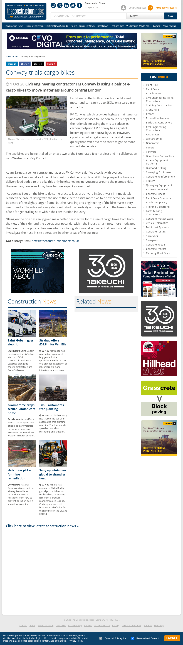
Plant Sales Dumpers (158, 198)
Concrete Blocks (155, 194)
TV (126, 25)
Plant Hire (152, 85)
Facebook (79, 5)
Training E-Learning (158, 206)
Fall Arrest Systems (157, 227)
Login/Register (137, 7)
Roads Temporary (156, 202)
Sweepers (152, 240)
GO (170, 16)
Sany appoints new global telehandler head (52, 474)
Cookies (88, 625)
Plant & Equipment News (83, 25)
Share (10, 63)
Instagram (53, 5)
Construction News (14, 25)
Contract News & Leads (56, 25)
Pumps (150, 147)
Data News (102, 25)
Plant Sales (152, 89)
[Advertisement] (72, 570)
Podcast (172, 25)
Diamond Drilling (156, 168)
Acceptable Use (102, 625)
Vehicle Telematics (157, 223)
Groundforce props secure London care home (21, 409)
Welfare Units (154, 138)
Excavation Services (157, 118)
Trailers (150, 181)
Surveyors (152, 236)
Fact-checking (75, 625)
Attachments (153, 93)
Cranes (150, 114)
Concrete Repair (155, 244)
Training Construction (159, 105)
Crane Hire (152, 109)
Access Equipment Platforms (157, 162)
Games (156, 25)
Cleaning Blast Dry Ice (159, 253)
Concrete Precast (156, 249)
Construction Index (25, 11)
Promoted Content (35, 25)
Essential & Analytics (112, 638)
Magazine (133, 25)
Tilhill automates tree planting (51, 407)
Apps (165, 25)
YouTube (73, 5)
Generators (152, 143)
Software (151, 151)
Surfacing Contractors (159, 122)
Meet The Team (45, 625)
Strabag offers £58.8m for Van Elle (52, 342)
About (32, 625)
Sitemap (148, 625)
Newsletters (166, 7)
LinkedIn (66, 5)
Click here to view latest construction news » (42, 525)
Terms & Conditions (131, 625)
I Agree (172, 638)
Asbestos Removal (157, 189)
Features (115, 25)
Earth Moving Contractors (154, 212)
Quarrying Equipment (159, 185)
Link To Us (61, 625)
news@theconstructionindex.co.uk (55, 241)
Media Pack (144, 25)
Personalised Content (145, 638)
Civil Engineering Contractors (156, 128)
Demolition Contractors (160, 156)
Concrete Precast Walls (159, 218)
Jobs (122, 25)
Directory (159, 625)
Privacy (115, 625)
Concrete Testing (156, 231)
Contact (23, 625)
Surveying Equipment (159, 172)
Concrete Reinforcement (160, 176)
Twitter (60, 5)
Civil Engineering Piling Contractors (160, 99)
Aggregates (152, 134)
